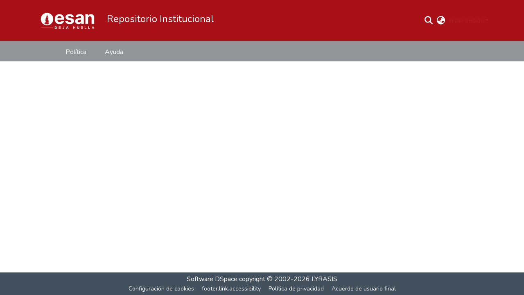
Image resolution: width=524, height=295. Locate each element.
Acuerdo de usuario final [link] (364, 289)
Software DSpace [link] (212, 279)
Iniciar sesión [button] (467, 20)
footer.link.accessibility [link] (231, 289)
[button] (67, 20)
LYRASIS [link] (324, 279)
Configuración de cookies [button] (161, 289)
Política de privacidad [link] (296, 289)
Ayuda (114, 51)
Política (76, 51)
